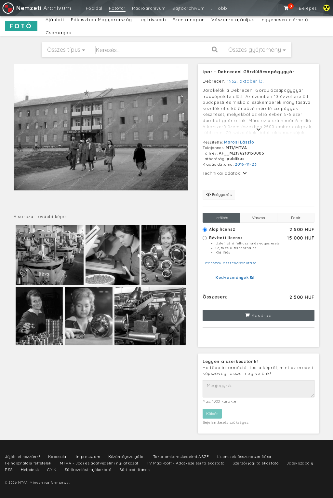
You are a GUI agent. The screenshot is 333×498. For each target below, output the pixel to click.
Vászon (258, 217)
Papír (295, 217)
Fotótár (117, 8)
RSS (9, 469)
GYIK (52, 469)
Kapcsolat (58, 456)
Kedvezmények (235, 277)
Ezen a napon (189, 19)
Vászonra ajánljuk (232, 19)
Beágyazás (219, 194)
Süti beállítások (134, 469)
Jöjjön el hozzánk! (22, 456)
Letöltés (221, 217)
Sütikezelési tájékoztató (88, 469)
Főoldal (94, 8)
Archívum (36, 8)
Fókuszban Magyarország (101, 19)
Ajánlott (55, 19)
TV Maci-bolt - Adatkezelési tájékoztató (185, 463)
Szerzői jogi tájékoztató (256, 463)
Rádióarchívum (149, 8)
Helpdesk (30, 469)
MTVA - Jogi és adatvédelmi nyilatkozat (99, 463)
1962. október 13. (245, 81)
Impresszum (88, 456)
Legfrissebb (152, 19)
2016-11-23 (246, 164)
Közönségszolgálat (126, 456)
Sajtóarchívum (188, 8)
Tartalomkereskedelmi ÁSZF (181, 456)
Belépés (308, 8)
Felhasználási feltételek (28, 463)
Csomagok (58, 32)
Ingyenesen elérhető (284, 19)
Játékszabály (299, 463)
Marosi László (239, 142)
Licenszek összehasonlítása (230, 262)
